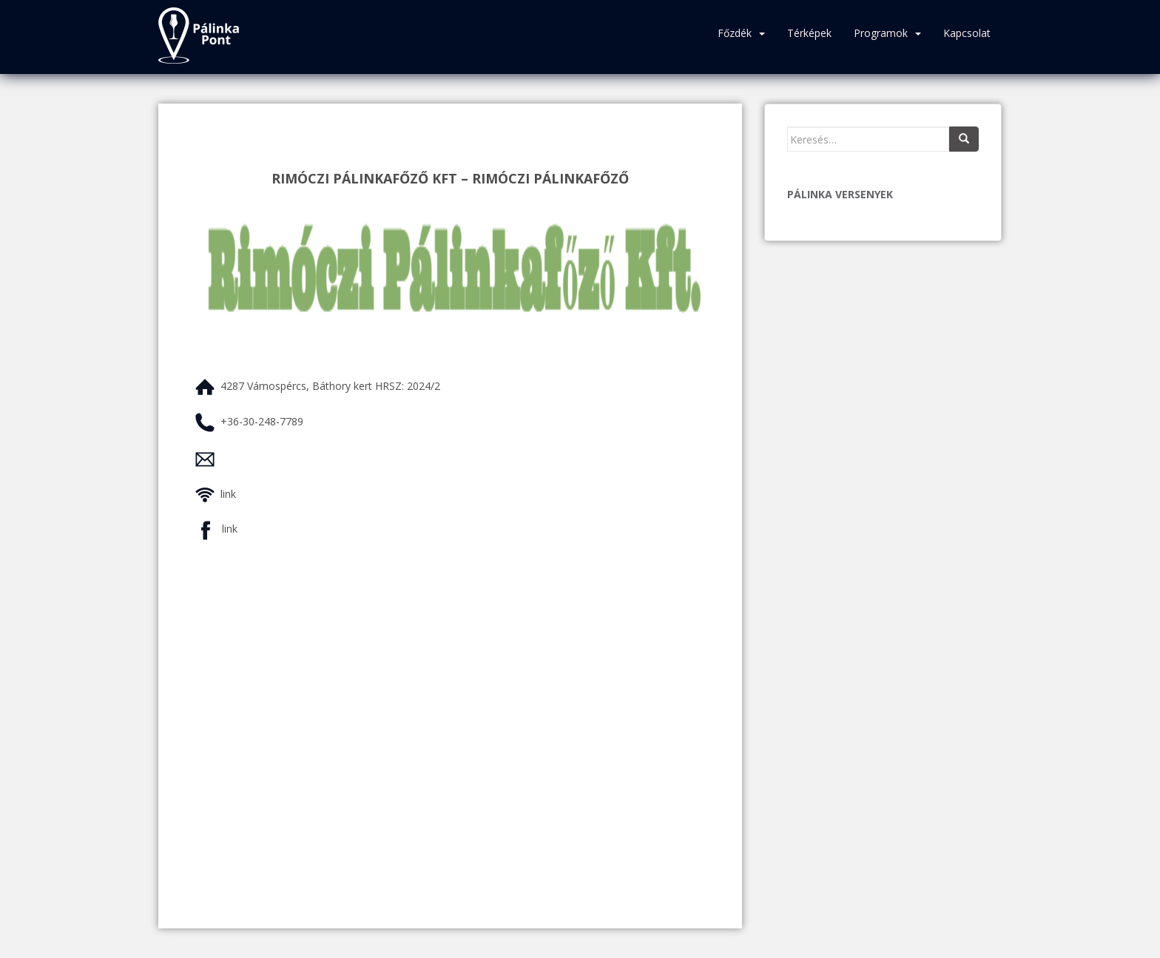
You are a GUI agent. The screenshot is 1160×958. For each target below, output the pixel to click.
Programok (881, 33)
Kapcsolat (967, 33)
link (228, 494)
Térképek (809, 33)
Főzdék (735, 33)
